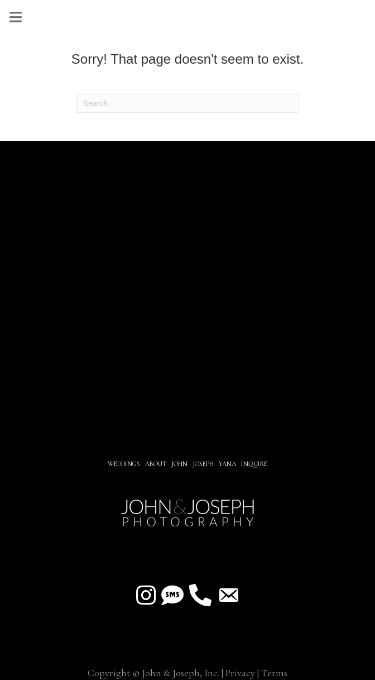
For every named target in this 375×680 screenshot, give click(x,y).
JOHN (179, 464)
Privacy (240, 673)
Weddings (124, 464)
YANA (227, 464)
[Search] (187, 103)
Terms (274, 673)
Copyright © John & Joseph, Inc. (153, 673)
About (156, 464)
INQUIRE (254, 464)
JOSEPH (203, 464)
